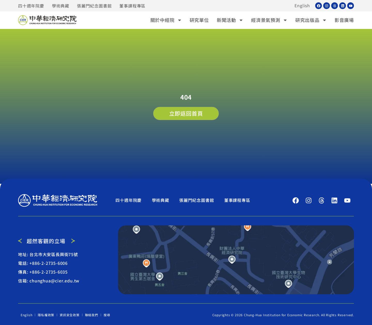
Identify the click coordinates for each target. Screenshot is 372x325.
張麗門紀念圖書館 (94, 6)
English (302, 6)
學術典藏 (60, 6)
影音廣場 (344, 20)
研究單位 (199, 20)
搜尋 (107, 315)
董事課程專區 (132, 6)
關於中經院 (166, 20)
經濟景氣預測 (269, 20)
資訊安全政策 (70, 315)
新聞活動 (230, 20)
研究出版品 (311, 20)
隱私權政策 (46, 315)
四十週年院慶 (31, 6)
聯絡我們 (91, 315)
